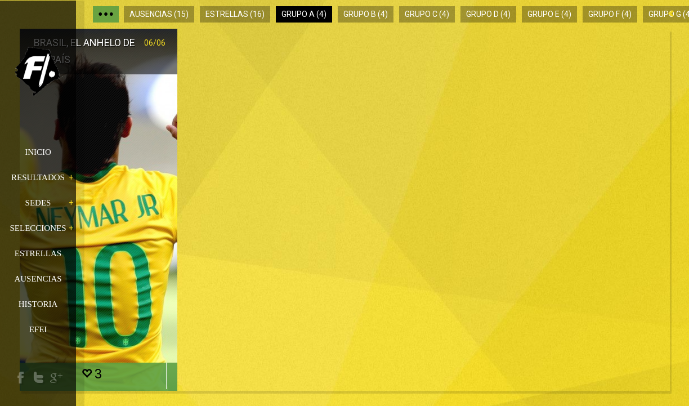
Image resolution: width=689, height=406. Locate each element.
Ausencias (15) (159, 14)
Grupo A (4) (303, 14)
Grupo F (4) (610, 14)
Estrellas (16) (235, 14)
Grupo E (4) (549, 14)
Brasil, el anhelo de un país (141, 59)
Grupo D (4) (488, 14)
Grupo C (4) (427, 14)
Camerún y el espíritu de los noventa (439, 59)
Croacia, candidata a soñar (284, 59)
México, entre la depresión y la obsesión (585, 59)
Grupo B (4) (365, 14)
